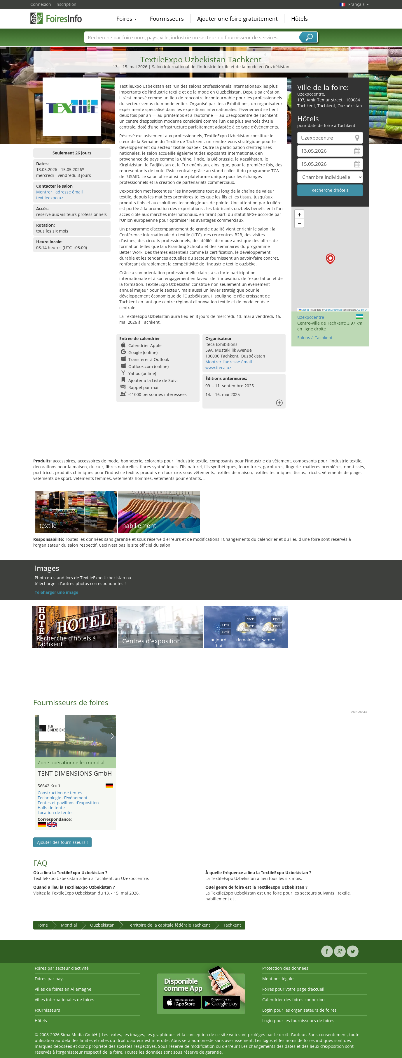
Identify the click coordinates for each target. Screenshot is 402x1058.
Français (358, 4)
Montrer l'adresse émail (59, 192)
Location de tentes (56, 812)
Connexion (40, 4)
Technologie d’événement (63, 797)
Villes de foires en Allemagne (63, 989)
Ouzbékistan (102, 925)
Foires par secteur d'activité (62, 968)
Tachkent (232, 925)
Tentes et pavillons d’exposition (68, 802)
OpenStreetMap (333, 309)
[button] (330, 259)
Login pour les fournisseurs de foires (298, 1020)
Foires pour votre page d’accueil (293, 989)
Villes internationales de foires (64, 999)
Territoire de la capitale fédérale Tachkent (169, 925)
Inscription (65, 4)
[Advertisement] (201, 439)
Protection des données (285, 968)
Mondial (69, 925)
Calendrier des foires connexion (293, 999)
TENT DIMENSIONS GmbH (75, 773)
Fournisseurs (167, 18)
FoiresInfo (59, 18)
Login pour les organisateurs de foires (299, 1010)
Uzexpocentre (310, 317)
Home (42, 925)
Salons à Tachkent (315, 337)
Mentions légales (279, 978)
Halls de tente (51, 807)
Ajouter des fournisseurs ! (62, 842)
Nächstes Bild (112, 736)
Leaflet (304, 309)
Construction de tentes (60, 792)
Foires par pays (49, 978)
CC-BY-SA (362, 309)
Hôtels (299, 18)
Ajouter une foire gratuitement (237, 18)
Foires (126, 18)
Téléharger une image (56, 592)
